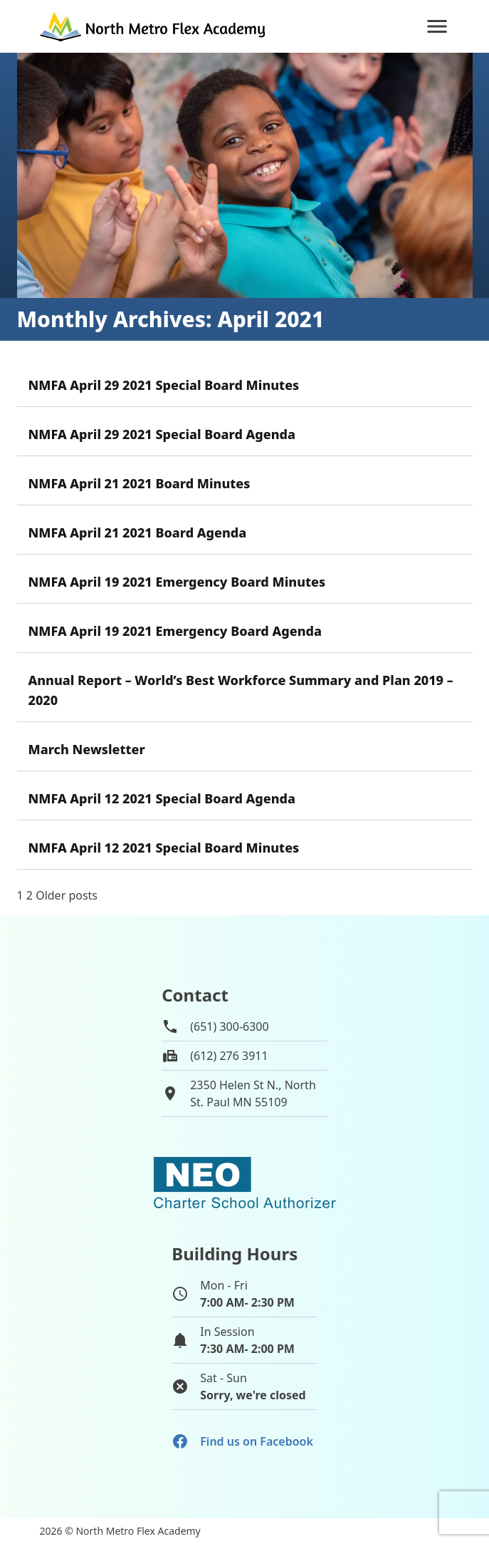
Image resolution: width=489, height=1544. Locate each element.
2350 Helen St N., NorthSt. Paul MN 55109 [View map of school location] (253, 1093)
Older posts (67, 895)
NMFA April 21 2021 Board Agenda (137, 532)
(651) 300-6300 (229, 1026)
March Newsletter (86, 749)
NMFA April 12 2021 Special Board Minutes (164, 847)
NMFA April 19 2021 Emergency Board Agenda (175, 630)
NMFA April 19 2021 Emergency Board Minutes (177, 581)
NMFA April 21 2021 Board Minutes (139, 483)
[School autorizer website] (245, 1182)
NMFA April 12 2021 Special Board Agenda (162, 798)
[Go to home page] (154, 26)
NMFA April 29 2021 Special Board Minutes (164, 384)
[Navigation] (437, 26)
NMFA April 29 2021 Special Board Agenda (162, 434)
